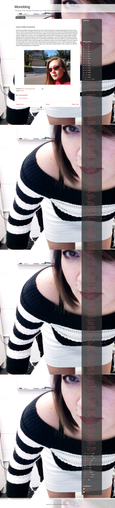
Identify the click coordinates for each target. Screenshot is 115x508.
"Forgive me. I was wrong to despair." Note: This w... (91, 117)
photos (22, 90)
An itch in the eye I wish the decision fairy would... (91, 362)
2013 (86, 53)
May (87, 467)
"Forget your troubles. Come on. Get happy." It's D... (91, 443)
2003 (86, 75)
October (88, 455)
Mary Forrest (88, 489)
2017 (86, 49)
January (88, 477)
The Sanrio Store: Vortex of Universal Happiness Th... (91, 177)
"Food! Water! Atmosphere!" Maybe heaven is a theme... (90, 303)
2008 (86, 63)
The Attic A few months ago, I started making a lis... (90, 414)
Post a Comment (22, 98)
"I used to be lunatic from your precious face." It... (90, 270)
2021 (86, 44)
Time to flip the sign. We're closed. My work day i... (91, 297)
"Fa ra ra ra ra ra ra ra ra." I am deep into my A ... (90, 137)
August (88, 460)
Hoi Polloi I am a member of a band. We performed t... (90, 250)
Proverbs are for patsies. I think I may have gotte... (91, 342)
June (87, 465)
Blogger (67, 504)
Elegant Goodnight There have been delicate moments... (91, 290)
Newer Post (20, 104)
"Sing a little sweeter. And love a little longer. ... (90, 436)
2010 (86, 58)
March (88, 472)
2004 (86, 72)
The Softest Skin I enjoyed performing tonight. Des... (91, 97)
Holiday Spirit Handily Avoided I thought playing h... (91, 230)
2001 (86, 480)
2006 (86, 68)
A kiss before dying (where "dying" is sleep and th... (91, 130)
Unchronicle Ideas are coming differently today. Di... (91, 424)
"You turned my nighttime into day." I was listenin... (90, 382)
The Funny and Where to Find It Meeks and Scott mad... (91, 243)
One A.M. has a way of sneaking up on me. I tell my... (91, 110)
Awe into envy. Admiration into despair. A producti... (91, 335)
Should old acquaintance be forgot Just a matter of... (91, 83)
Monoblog (22, 7)
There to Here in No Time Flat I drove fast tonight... (90, 223)
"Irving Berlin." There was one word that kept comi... (90, 190)
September (89, 458)
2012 (86, 56)
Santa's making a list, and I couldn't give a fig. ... (90, 283)
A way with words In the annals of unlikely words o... (91, 277)
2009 (86, 61)
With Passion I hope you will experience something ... (90, 150)
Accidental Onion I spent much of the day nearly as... (91, 157)
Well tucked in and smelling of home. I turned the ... (91, 389)
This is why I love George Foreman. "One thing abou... (91, 315)
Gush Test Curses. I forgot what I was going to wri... (91, 407)
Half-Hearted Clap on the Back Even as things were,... (91, 210)
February (89, 474)
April (87, 470)
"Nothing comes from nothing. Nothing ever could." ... (90, 369)
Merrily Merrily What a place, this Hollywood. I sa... (91, 143)
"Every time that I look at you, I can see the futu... (90, 163)
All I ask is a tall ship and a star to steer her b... (91, 430)
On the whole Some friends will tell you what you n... (90, 375)
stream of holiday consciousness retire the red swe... (90, 123)
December (89, 79)
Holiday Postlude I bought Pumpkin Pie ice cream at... (91, 103)
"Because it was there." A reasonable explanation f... (90, 322)
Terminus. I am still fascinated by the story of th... (91, 309)
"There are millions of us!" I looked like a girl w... (91, 449)
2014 (86, 51)
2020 (86, 46)
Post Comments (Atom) (51, 109)
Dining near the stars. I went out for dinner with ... (91, 90)
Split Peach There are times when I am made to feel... (91, 170)
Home (48, 104)
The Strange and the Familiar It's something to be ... (91, 237)
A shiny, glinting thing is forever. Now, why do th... (91, 329)
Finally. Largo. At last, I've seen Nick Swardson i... (91, 263)
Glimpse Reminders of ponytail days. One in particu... (91, 203)
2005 (86, 70)
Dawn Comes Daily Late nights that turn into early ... (90, 183)
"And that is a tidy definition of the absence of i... (91, 401)
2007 (86, 65)
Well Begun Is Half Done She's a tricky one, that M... (91, 217)
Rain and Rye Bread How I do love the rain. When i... (91, 197)
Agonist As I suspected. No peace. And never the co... (90, 355)
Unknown (87, 492)
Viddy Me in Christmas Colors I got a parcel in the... (90, 257)
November (89, 453)
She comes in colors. (89, 419)
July (87, 463)
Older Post (75, 104)
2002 (86, 77)
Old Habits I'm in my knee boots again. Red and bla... (91, 349)
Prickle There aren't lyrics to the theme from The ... (91, 395)
